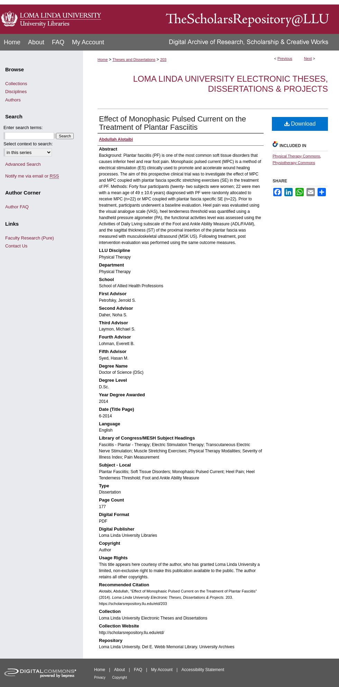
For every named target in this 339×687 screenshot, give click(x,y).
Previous (284, 58)
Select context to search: (28, 143)
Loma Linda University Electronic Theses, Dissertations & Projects (230, 83)
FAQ (138, 669)
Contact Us (16, 245)
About (119, 669)
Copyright (119, 677)
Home (103, 59)
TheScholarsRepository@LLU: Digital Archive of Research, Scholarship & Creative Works (221, 17)
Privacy (100, 677)
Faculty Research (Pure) (29, 238)
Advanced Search (23, 164)
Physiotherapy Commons (294, 163)
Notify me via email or (32, 176)
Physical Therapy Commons (296, 156)
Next (308, 58)
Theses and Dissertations (133, 59)
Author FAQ (17, 206)
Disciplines (16, 91)
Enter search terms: (23, 127)
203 (163, 59)
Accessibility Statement (203, 669)
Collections (16, 83)
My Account (162, 669)
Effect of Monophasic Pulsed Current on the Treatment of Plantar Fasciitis (172, 123)
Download (300, 124)
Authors (13, 99)
